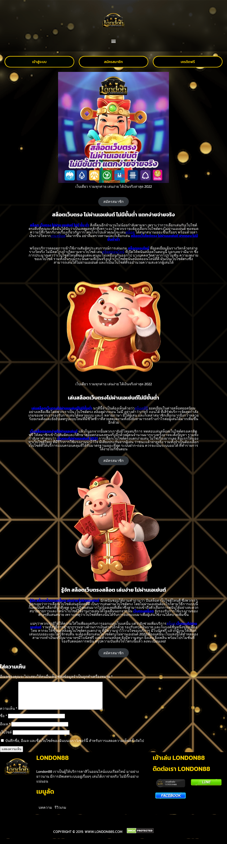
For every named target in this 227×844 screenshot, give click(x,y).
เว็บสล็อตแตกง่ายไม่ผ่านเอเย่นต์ (54, 431)
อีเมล (5, 729)
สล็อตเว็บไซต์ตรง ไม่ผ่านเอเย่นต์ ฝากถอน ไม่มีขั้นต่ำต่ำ (152, 237)
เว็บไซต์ (6, 737)
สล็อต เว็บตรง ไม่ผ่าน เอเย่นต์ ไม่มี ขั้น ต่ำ (59, 225)
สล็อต (130, 232)
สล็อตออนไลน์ (138, 248)
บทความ (45, 812)
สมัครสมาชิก (113, 201)
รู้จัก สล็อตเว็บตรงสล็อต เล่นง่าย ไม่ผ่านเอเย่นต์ (64, 600)
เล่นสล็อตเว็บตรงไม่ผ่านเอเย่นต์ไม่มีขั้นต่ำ (61, 408)
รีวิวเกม (60, 812)
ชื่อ (3, 721)
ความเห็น (8, 713)
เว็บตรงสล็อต (143, 611)
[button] (113, 41)
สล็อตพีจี (142, 408)
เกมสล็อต (58, 235)
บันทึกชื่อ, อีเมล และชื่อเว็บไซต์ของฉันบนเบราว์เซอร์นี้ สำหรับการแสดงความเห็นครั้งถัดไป (74, 746)
